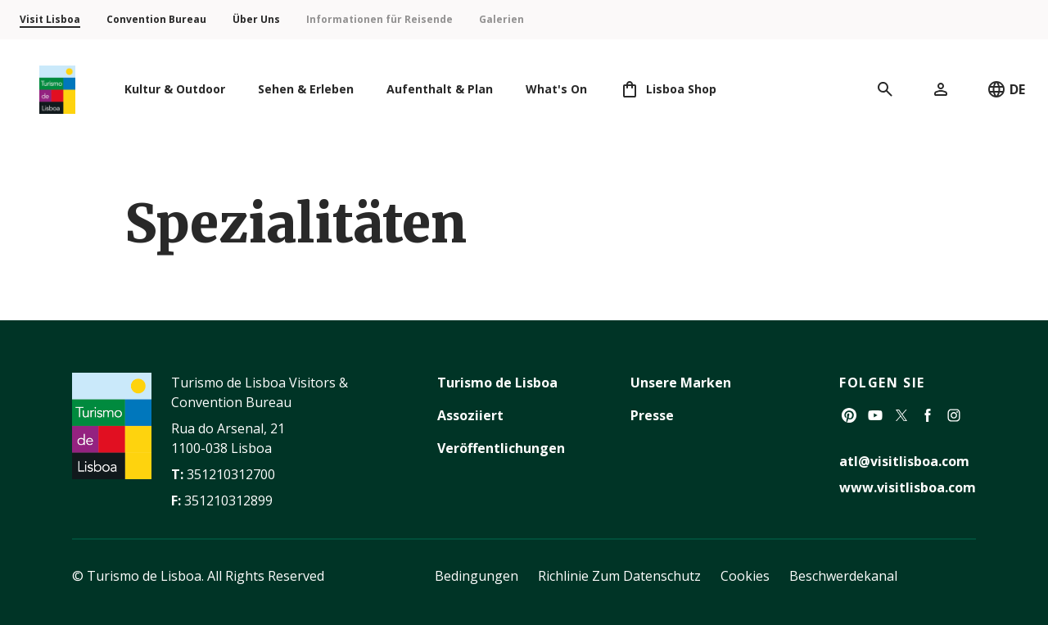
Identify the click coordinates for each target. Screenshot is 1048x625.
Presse (652, 415)
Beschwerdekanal (843, 576)
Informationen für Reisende (379, 19)
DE (1006, 89)
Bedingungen (476, 576)
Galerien (501, 19)
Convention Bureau (156, 19)
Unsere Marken (680, 383)
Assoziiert (470, 415)
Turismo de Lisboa (497, 383)
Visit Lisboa (50, 19)
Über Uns (256, 19)
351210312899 (228, 500)
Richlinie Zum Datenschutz (619, 576)
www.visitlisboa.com (907, 487)
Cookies (745, 576)
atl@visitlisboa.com (904, 461)
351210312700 (231, 474)
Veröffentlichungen (501, 448)
